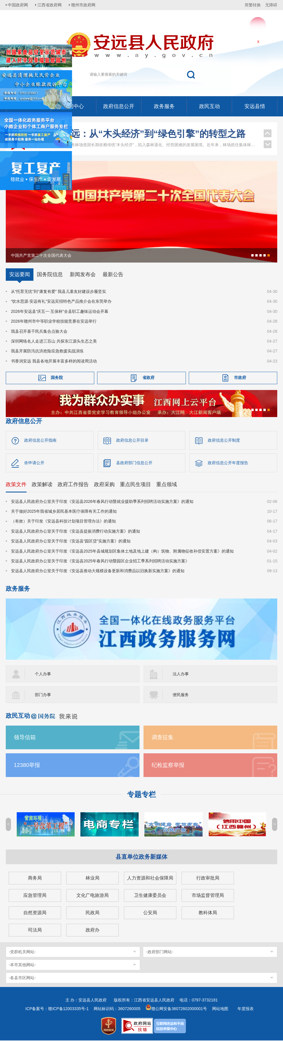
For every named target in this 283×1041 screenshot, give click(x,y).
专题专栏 (141, 795)
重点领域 (166, 485)
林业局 (92, 878)
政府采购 (104, 485)
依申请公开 (34, 463)
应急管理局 (34, 895)
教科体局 (208, 913)
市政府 (240, 377)
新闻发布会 (83, 274)
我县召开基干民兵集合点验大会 (39, 331)
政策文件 (16, 485)
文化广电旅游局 (92, 895)
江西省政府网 (51, 5)
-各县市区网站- (22, 978)
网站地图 (220, 1009)
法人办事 (181, 674)
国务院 (57, 377)
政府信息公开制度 (224, 440)
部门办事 (43, 695)
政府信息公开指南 (40, 440)
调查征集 (162, 738)
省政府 (148, 377)
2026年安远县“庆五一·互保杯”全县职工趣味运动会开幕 (59, 311)
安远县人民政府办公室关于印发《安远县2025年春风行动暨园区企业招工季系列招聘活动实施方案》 (100, 561)
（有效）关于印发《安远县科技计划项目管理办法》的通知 (63, 521)
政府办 (92, 930)
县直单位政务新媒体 (141, 857)
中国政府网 (19, 5)
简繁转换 (253, 5)
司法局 (35, 930)
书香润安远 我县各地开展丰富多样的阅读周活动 (54, 361)
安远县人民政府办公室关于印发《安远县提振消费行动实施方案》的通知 (75, 531)
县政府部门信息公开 (134, 463)
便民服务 (181, 695)
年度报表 (245, 1009)
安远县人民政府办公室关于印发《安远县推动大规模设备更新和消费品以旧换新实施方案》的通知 (97, 571)
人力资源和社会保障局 (150, 878)
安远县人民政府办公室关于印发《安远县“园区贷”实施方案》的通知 (71, 541)
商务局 (35, 878)
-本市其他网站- (22, 965)
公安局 (150, 913)
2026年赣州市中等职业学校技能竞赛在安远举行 (54, 321)
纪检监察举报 (168, 766)
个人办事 (43, 674)
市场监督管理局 (208, 895)
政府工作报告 (73, 485)
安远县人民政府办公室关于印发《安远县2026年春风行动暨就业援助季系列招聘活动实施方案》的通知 (102, 501)
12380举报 (27, 766)
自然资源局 (34, 913)
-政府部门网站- (159, 952)
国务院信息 (50, 274)
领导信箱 (25, 738)
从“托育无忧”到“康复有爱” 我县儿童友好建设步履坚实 (58, 291)
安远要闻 (19, 274)
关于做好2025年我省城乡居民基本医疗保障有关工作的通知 (64, 512)
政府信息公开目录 (132, 440)
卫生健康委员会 (150, 895)
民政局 (92, 913)
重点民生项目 (135, 485)
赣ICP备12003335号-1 (68, 1009)
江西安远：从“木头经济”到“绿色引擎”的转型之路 (144, 134)
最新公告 (113, 274)
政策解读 (42, 485)
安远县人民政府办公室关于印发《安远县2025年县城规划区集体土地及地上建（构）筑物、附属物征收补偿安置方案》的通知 (122, 551)
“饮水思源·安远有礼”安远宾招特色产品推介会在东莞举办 (61, 301)
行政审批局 (207, 878)
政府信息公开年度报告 (228, 463)
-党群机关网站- (22, 952)
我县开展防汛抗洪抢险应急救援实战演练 (47, 351)
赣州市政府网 (85, 5)
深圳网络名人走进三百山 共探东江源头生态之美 (54, 341)
